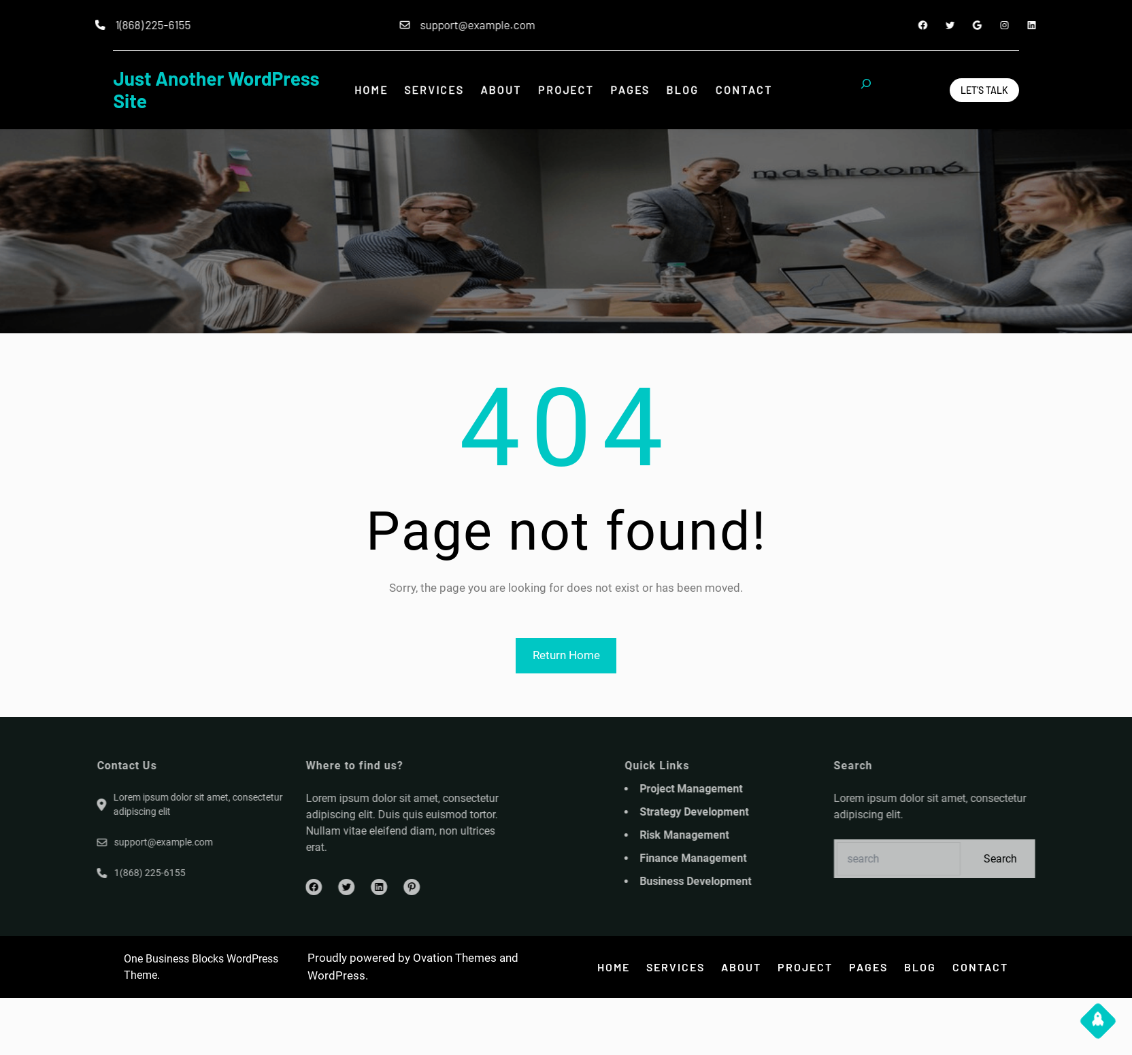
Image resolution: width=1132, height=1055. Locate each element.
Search (1050, 858)
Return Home (566, 655)
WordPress (336, 975)
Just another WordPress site (216, 90)
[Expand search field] (866, 90)
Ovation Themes (455, 958)
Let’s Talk (984, 90)
